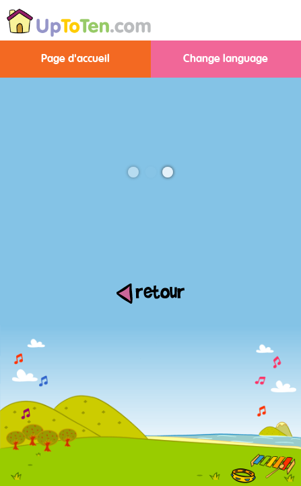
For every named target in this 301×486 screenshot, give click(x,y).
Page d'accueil (75, 58)
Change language (225, 58)
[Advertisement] (150, 388)
